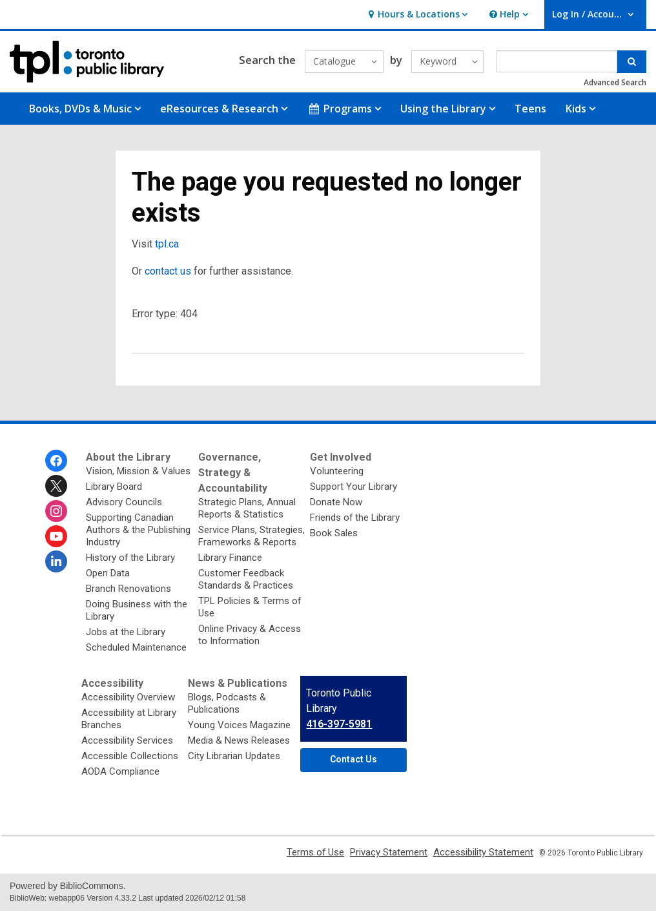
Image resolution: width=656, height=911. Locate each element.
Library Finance (230, 557)
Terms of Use (315, 852)
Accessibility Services (127, 740)
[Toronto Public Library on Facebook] (56, 461)
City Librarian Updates (234, 756)
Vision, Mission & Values (138, 471)
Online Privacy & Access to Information (249, 635)
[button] (416, 14)
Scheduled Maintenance (136, 647)
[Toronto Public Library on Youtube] (56, 536)
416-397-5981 (339, 724)
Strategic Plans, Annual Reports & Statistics (247, 508)
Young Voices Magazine (239, 725)
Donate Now (336, 502)
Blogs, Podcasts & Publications (227, 703)
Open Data (108, 573)
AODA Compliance (120, 771)
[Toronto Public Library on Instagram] (56, 511)
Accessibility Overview (128, 697)
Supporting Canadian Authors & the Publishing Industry (138, 530)
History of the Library (130, 557)
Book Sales (334, 533)
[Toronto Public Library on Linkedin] (56, 561)
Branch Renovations (128, 588)
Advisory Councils (124, 502)
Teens (530, 108)
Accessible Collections (129, 756)
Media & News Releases (239, 740)
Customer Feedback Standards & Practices (245, 579)
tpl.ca (167, 244)
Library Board (114, 486)
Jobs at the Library (125, 632)
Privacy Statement (388, 852)
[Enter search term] (557, 61)
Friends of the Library (355, 517)
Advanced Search (615, 82)
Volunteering (337, 471)
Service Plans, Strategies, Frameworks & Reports (251, 536)
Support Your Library (353, 486)
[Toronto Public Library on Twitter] (56, 486)
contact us (168, 271)
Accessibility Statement (483, 852)
